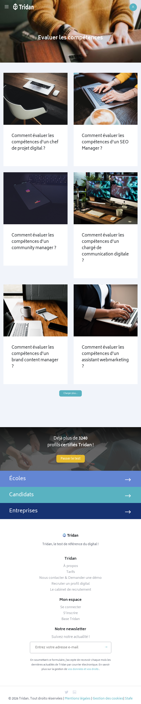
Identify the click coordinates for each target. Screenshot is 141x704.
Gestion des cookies (108, 698)
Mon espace (70, 600)
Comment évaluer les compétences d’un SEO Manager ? (105, 142)
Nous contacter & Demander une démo (70, 578)
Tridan (70, 559)
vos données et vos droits (83, 669)
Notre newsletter (70, 629)
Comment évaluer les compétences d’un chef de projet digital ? (35, 142)
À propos (70, 566)
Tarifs (70, 572)
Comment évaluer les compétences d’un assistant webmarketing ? (105, 357)
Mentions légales (78, 698)
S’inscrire (70, 613)
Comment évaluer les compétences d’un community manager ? (34, 242)
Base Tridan (70, 619)
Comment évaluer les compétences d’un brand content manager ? (35, 357)
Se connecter (70, 607)
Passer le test (71, 458)
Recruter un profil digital (70, 584)
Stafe (129, 698)
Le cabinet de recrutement (70, 590)
